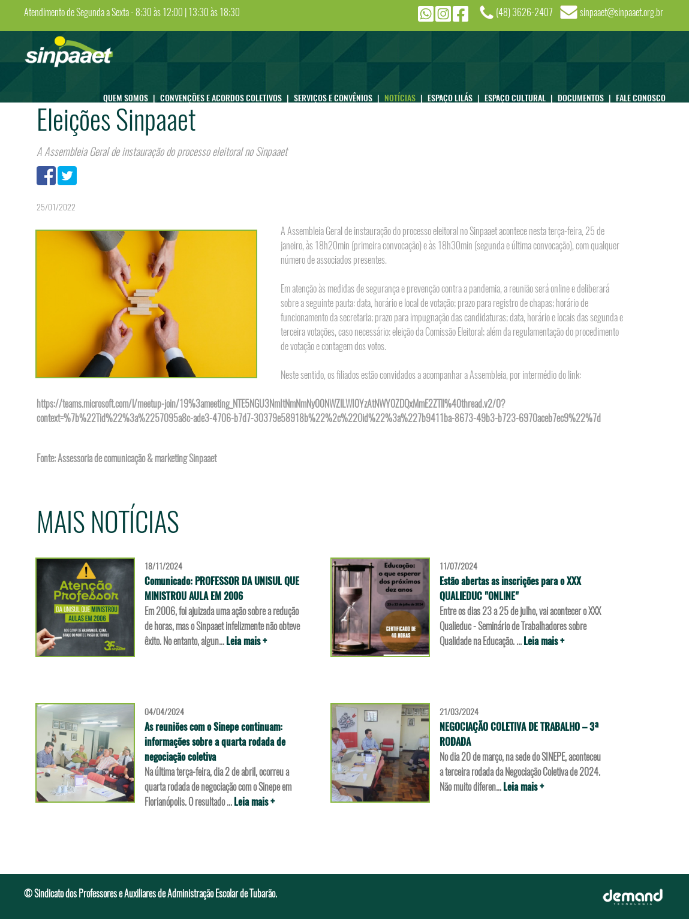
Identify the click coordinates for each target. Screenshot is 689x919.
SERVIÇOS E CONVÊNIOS (339, 94)
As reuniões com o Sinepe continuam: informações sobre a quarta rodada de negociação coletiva (215, 742)
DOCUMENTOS (587, 94)
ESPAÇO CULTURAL (521, 94)
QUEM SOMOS (131, 94)
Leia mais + (246, 641)
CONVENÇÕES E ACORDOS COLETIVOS (227, 94)
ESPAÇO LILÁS (456, 94)
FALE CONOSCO (641, 97)
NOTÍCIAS (406, 94)
